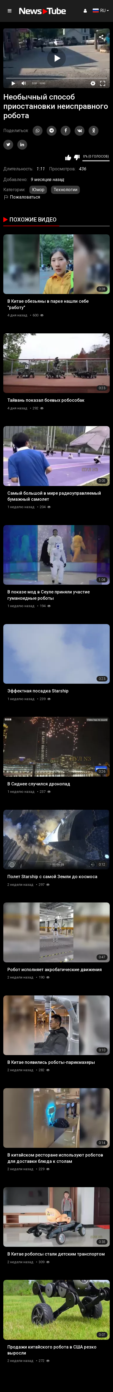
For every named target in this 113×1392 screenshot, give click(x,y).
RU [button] (99, 10)
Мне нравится (68, 157)
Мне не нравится (77, 157)
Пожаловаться (21, 197)
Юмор (38, 189)
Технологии (65, 189)
